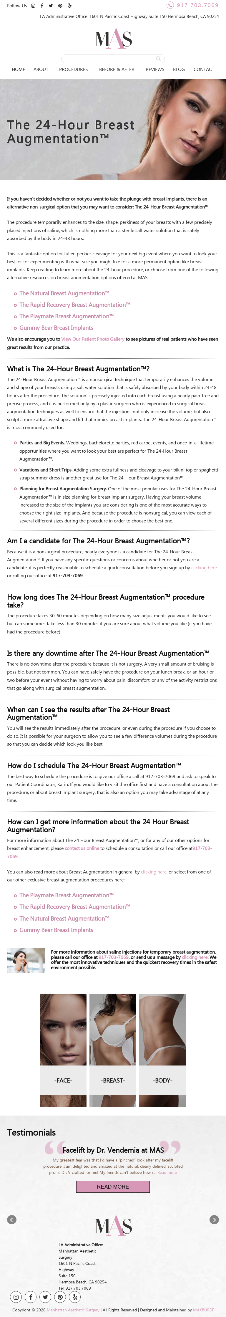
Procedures (73, 69)
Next (214, 1220)
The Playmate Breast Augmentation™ (66, 316)
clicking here (204, 567)
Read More (113, 1187)
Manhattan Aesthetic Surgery (73, 1310)
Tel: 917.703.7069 (75, 1288)
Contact (204, 69)
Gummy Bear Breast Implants (56, 327)
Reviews (155, 69)
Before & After (116, 69)
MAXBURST (203, 1310)
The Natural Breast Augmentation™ (64, 293)
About (41, 69)
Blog (179, 69)
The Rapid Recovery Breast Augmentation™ (74, 304)
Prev (11, 1220)
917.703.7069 (193, 5)
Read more (167, 1172)
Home (18, 69)
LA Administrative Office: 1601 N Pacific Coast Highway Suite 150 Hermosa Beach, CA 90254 (129, 16)
